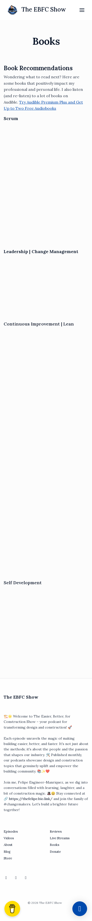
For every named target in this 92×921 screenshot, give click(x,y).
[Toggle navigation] (81, 10)
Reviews (56, 831)
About (8, 845)
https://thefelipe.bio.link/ (31, 799)
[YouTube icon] (6, 877)
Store (8, 858)
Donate (55, 852)
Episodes (11, 831)
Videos (9, 838)
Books (54, 845)
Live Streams (60, 838)
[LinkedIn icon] (15, 877)
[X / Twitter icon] (25, 877)
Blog (7, 852)
